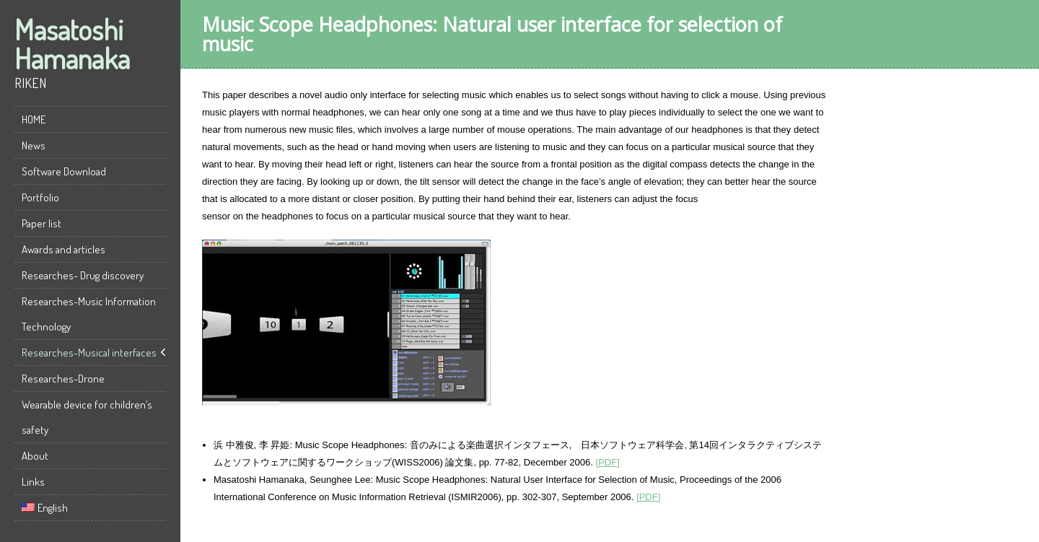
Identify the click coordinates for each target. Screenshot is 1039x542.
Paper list (41, 223)
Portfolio (40, 197)
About (35, 456)
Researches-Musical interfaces (89, 352)
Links (33, 482)
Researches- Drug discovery (83, 275)
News (33, 145)
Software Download (64, 171)
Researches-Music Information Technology (89, 313)
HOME (33, 119)
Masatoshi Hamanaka (72, 43)
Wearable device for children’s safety (87, 417)
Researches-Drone (63, 378)
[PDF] (608, 462)
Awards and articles (63, 249)
